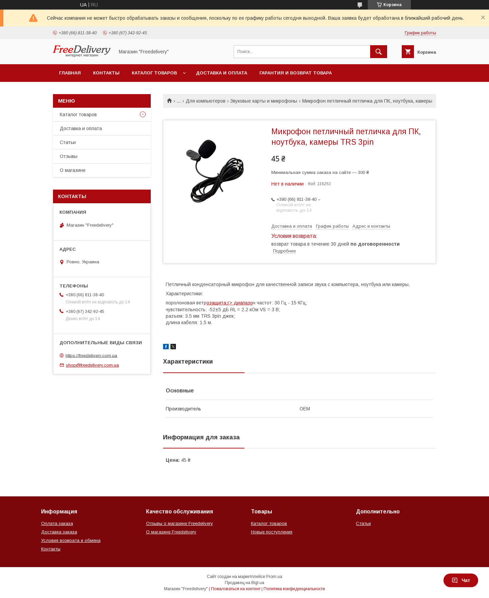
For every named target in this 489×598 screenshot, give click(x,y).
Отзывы (68, 156)
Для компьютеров (205, 101)
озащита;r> (219, 302)
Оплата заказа (57, 523)
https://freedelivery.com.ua (91, 355)
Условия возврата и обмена (71, 540)
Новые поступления (271, 531)
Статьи (68, 142)
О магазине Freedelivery (171, 531)
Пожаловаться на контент (235, 588)
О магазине (73, 170)
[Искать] (378, 51)
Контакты (106, 72)
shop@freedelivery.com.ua (92, 365)
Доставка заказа (59, 531)
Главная (70, 72)
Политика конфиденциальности (294, 588)
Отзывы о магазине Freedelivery (179, 523)
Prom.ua (274, 576)
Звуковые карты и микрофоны (263, 101)
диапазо (242, 302)
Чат (461, 580)
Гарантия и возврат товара (295, 72)
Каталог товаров (154, 72)
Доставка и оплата (221, 72)
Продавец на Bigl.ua (244, 582)
